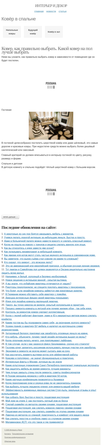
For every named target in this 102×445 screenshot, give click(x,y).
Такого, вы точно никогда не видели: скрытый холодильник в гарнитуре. (45, 305)
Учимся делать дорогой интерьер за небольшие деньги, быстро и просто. (44, 237)
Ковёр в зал (54, 32)
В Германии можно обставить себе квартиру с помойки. (36, 294)
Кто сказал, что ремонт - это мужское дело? (28, 262)
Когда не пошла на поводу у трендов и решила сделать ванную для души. (45, 244)
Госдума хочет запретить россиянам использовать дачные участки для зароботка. (50, 347)
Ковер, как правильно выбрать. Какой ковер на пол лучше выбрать (46, 50)
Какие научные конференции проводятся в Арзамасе (34, 379)
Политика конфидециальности (15, 437)
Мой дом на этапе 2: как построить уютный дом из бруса (36, 401)
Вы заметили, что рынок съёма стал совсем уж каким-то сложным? (41, 258)
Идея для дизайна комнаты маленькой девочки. (31, 301)
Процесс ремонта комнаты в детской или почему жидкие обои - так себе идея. (48, 308)
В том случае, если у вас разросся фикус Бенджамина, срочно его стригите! (47, 344)
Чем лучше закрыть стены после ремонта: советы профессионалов (42, 372)
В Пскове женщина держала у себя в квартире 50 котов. (36, 376)
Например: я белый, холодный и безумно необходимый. (36, 276)
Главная (39, 11)
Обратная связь (9, 441)
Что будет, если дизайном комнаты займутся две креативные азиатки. (44, 290)
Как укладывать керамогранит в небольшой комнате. (33, 251)
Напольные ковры (12, 32)
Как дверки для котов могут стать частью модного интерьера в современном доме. (50, 255)
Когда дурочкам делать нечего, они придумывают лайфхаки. (38, 340)
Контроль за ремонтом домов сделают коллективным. (35, 312)
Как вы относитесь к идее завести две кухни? (29, 248)
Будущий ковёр (33, 32)
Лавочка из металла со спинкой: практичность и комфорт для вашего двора (47, 415)
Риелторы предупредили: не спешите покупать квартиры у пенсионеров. (45, 287)
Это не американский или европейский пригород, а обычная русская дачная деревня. (52, 266)
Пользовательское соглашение (23, 434)
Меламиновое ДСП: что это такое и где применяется (34, 422)
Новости (51, 11)
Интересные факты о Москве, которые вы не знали (33, 361)
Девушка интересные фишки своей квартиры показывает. (37, 298)
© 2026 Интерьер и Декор (13, 430)
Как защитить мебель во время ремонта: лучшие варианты (38, 369)
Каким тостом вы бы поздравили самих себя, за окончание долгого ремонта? (47, 322)
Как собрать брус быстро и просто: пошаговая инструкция (37, 397)
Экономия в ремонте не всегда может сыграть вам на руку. (37, 351)
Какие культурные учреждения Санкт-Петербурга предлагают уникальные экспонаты (52, 365)
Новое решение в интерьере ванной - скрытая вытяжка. (36, 280)
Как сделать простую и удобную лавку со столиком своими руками (42, 418)
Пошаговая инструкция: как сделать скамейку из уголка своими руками (44, 411)
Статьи (63, 11)
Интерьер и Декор (51, 6)
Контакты (7, 434)
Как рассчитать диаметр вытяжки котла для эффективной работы (41, 354)
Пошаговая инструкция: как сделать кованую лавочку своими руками (43, 408)
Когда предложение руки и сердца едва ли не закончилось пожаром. (43, 383)
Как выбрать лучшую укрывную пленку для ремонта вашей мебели (42, 386)
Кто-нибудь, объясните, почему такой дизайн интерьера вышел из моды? (45, 337)
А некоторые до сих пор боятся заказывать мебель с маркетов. (39, 234)
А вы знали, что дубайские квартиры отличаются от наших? (38, 283)
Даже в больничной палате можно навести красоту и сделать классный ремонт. (48, 241)
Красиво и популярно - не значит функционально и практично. (39, 358)
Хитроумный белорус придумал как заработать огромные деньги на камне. (46, 333)
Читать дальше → (10, 217)
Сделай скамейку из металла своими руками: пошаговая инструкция (43, 404)
